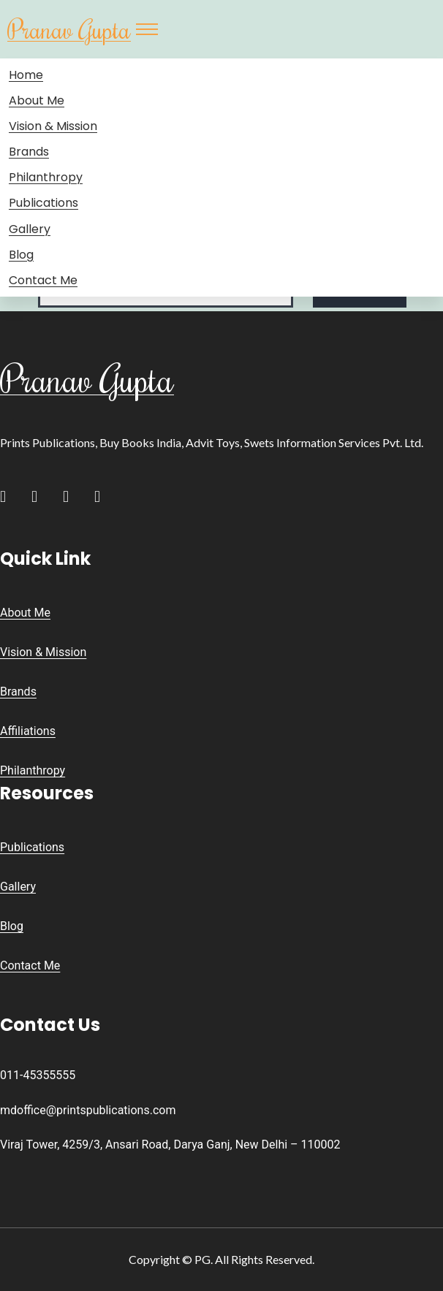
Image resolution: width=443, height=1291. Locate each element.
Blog (21, 254)
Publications (43, 202)
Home (26, 74)
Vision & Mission (53, 126)
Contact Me (43, 280)
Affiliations (28, 731)
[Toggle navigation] (147, 29)
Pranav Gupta (69, 28)
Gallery (29, 229)
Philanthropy (46, 177)
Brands (29, 151)
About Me (36, 100)
